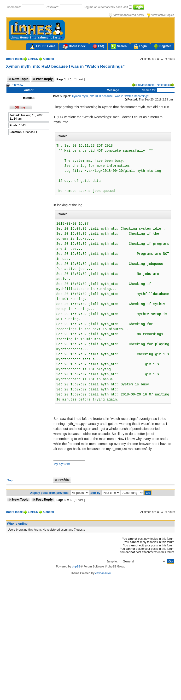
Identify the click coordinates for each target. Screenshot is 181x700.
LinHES (33, 59)
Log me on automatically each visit (106, 7)
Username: (14, 7)
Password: (53, 7)
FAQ (98, 46)
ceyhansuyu (103, 573)
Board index (73, 47)
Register (162, 46)
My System (61, 464)
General (48, 59)
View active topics (160, 15)
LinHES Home (42, 47)
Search (119, 46)
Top (9, 480)
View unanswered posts (126, 15)
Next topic (165, 85)
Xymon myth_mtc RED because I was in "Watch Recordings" (65, 66)
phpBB (76, 566)
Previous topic (143, 85)
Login (140, 46)
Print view (14, 85)
